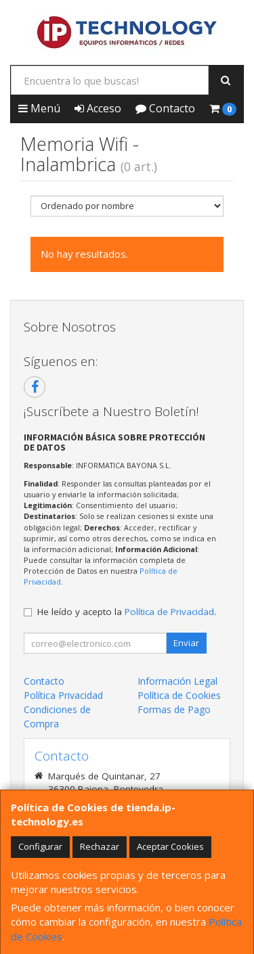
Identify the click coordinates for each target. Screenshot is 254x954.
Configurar (40, 846)
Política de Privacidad (169, 612)
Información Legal (177, 681)
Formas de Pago (174, 709)
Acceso (98, 108)
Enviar (186, 643)
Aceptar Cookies (170, 846)
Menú (39, 108)
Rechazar (99, 846)
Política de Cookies (179, 695)
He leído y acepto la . (126, 612)
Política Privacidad (63, 695)
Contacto (165, 108)
